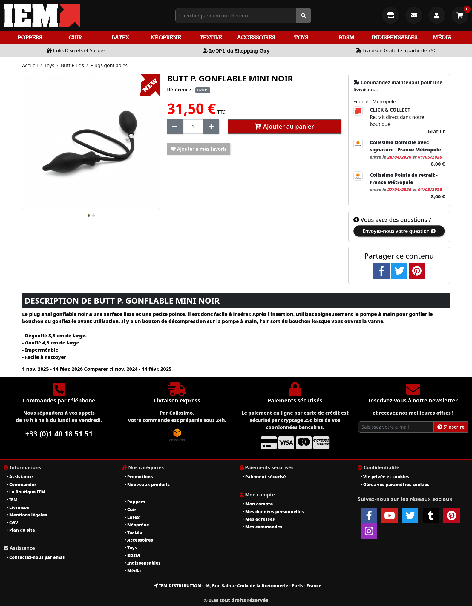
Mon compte (258, 504)
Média (442, 37)
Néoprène (166, 37)
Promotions (139, 476)
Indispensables (394, 37)
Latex (120, 37)
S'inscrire (451, 427)
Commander (21, 484)
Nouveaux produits (147, 484)
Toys (301, 37)
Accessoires (256, 37)
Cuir (75, 37)
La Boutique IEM (26, 492)
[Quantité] (192, 126)
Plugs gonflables (109, 65)
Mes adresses (259, 519)
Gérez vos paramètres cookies (395, 484)
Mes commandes (262, 527)
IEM (12, 499)
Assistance (20, 476)
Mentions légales (27, 515)
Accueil (30, 65)
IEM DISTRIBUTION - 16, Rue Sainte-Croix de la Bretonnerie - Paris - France (237, 585)
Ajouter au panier (284, 126)
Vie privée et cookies (385, 476)
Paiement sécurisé (264, 476)
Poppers (30, 37)
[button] (89, 215)
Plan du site (21, 530)
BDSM (346, 37)
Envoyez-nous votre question (399, 231)
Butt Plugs (72, 65)
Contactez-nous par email (36, 557)
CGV (12, 522)
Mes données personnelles (273, 511)
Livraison (18, 507)
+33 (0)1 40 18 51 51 (59, 434)
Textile (211, 37)
